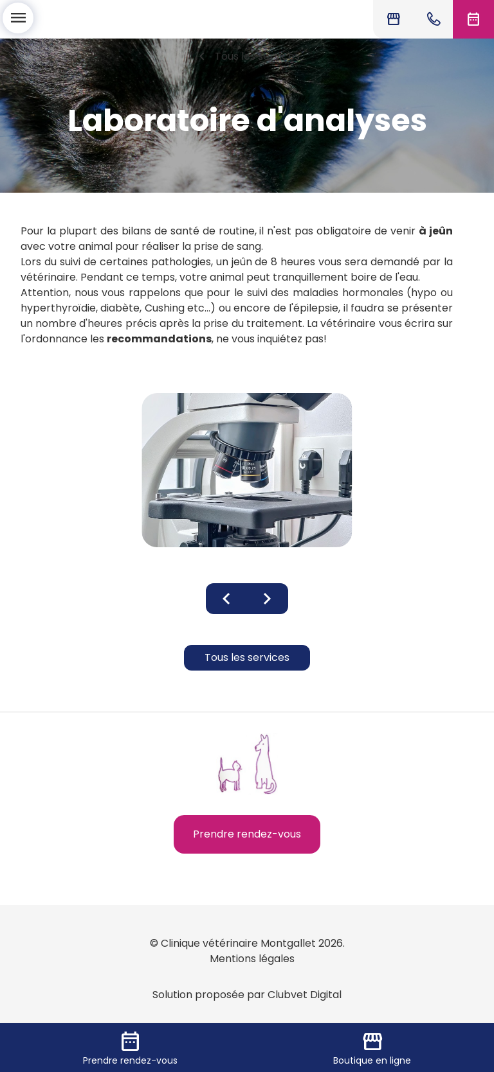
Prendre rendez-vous (247, 834)
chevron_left (226, 598)
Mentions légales (252, 958)
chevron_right (267, 598)
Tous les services (247, 56)
